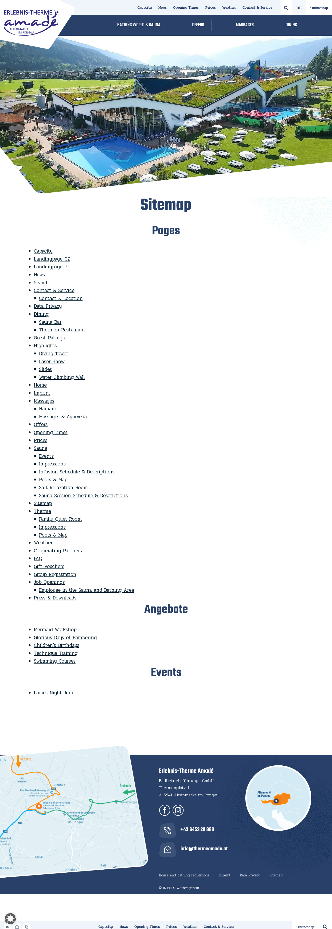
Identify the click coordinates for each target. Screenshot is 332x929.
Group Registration (55, 574)
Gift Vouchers (49, 566)
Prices (210, 7)
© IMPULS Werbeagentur (179, 888)
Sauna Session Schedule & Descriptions (83, 495)
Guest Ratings (49, 338)
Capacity (144, 7)
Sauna (40, 448)
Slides (45, 369)
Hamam (47, 408)
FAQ (38, 558)
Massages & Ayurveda (63, 416)
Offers (41, 424)
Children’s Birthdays (56, 645)
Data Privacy (48, 306)
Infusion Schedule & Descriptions (77, 472)
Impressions (52, 464)
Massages (44, 401)
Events (46, 456)
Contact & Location (61, 298)
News (162, 7)
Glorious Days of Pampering (65, 637)
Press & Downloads (55, 598)
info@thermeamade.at (204, 849)
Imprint (42, 393)
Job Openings (49, 582)
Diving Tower (53, 353)
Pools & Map (53, 479)
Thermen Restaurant (62, 330)
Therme (42, 511)
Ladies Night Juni (53, 692)
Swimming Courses (55, 661)
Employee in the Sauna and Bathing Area (86, 590)
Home (40, 385)
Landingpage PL (52, 266)
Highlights (45, 345)
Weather (229, 7)
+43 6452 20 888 (197, 829)
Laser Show (52, 361)
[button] (10, 918)
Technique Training (56, 653)
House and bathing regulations (184, 875)
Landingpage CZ (52, 259)
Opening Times (186, 7)
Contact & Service (257, 7)
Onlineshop (319, 8)
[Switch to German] (299, 7)
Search (41, 282)
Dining (41, 314)
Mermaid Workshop (55, 629)
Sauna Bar (50, 322)
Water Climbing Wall (62, 377)
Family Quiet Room (60, 519)
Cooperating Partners (58, 550)
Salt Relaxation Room (63, 487)
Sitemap (43, 503)
